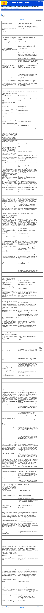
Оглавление (22, 19)
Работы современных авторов (15, 8)
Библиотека (7, 8)
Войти (36, 1)
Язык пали (14, 6)
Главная (2, 6)
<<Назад (5, 606)
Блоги (32, 6)
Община (6, 6)
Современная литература (27, 6)
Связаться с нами (40, 1)
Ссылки (35, 6)
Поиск (37, 6)
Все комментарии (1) (40, 258)
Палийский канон (10, 6)
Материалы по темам (20, 6)
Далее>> (38, 606)
